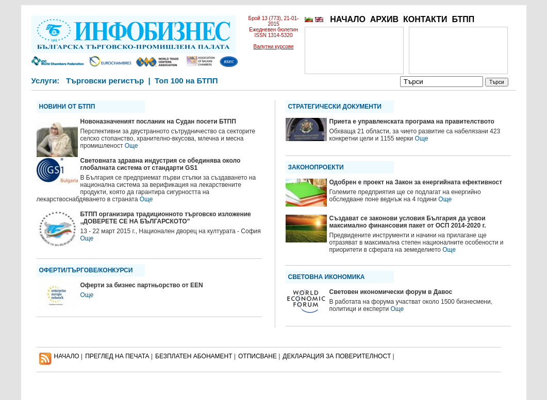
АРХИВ (384, 19)
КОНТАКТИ (425, 19)
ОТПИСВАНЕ (257, 356)
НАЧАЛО (348, 19)
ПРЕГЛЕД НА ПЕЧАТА (117, 356)
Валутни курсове (274, 46)
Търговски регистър (105, 80)
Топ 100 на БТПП (186, 80)
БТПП (463, 19)
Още (131, 145)
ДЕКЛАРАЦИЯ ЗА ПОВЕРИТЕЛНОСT (337, 356)
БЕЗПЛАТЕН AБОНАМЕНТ (194, 356)
